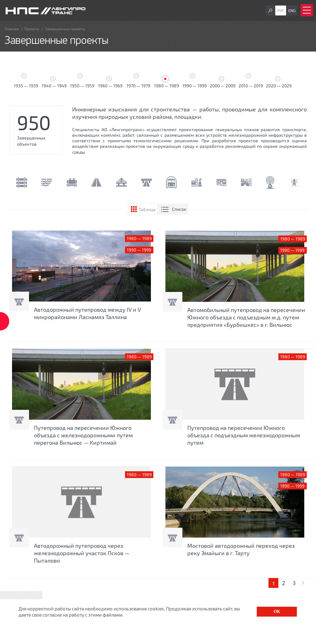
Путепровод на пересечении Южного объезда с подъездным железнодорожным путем (243, 435)
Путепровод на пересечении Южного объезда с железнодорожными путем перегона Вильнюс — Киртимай (83, 435)
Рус (280, 10)
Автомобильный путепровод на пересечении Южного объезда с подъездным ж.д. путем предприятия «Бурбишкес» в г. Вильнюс (246, 317)
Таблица (147, 209)
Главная (12, 29)
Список (179, 209)
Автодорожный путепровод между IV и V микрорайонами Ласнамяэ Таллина (87, 313)
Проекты (32, 29)
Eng (292, 10)
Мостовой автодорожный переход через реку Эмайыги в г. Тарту (241, 549)
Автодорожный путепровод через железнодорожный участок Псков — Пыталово (82, 553)
